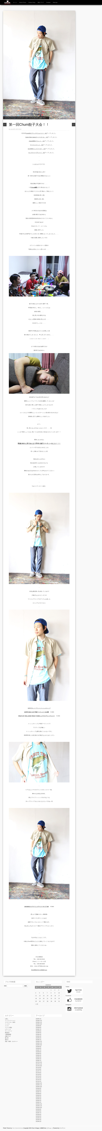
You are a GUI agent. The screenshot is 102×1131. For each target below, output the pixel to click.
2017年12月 (39, 1062)
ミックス (7, 1024)
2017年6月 (38, 1072)
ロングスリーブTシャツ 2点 (36, 152)
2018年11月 (39, 1043)
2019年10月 (39, 1024)
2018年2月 (38, 1058)
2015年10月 (39, 1107)
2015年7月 (38, 1112)
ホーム (15, 2)
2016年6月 (38, 1093)
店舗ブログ (42, 118)
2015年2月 (38, 1121)
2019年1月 (38, 1039)
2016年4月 (38, 1097)
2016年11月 (39, 1085)
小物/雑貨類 (8, 1034)
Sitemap (55, 2)
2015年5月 (38, 1116)
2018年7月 (38, 1050)
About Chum (22, 2)
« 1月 (36, 1004)
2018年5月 (38, 1053)
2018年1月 (38, 1060)
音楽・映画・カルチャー (11, 1041)
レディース (8, 1029)
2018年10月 (39, 1045)
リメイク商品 (8, 1027)
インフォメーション (10, 118)
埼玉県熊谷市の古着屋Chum (39, 970)
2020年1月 (38, 1018)
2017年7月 (38, 1071)
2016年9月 (38, 1088)
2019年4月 (38, 1034)
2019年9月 (38, 1025)
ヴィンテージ (8, 1031)
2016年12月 (39, 1083)
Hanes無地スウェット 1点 (37, 141)
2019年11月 (39, 1022)
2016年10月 (39, 1086)
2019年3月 (38, 1036)
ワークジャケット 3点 (36, 145)
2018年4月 (38, 1055)
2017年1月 (38, 1081)
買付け (6, 1039)
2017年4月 (38, 1076)
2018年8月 (38, 1048)
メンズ (31, 118)
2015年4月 (38, 1118)
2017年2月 (38, 1079)
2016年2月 (38, 1100)
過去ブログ (41, 2)
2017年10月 (39, 1065)
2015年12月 (39, 1104)
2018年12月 (39, 1041)
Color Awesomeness (17, 1128)
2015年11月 (39, 1105)
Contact (48, 2)
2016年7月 (38, 1092)
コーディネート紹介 (22, 118)
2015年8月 (38, 1111)
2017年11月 (39, 1064)
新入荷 (6, 1038)
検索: (5, 986)
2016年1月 (38, 1102)
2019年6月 (38, 1031)
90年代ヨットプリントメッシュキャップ (39, 708)
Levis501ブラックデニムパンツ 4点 (36, 133)
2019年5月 (38, 1032)
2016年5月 (38, 1095)
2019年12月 (39, 1020)
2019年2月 (38, 1038)
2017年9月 (38, 1067)
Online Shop (31, 2)
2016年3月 (38, 1098)
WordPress (62, 1128)
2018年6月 (38, 1052)
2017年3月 (38, 1078)
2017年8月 (38, 1069)
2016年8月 (38, 1090)
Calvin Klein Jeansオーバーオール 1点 (36, 137)
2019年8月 (38, 1027)
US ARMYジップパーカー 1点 (36, 148)
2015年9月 (38, 1109)
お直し (6, 1018)
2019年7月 (38, 1029)
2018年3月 (38, 1057)
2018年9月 (38, 1046)
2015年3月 (38, 1119)
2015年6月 (38, 1114)
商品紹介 (35, 118)
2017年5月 (38, 1074)
